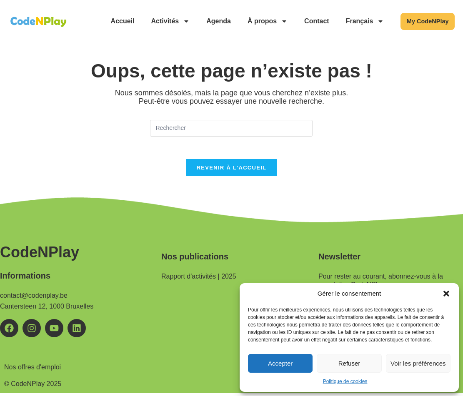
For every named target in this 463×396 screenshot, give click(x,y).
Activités (161, 21)
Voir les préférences (418, 363)
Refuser (349, 363)
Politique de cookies (345, 381)
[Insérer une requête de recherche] (231, 128)
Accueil (113, 21)
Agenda (210, 21)
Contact (307, 21)
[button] (446, 293)
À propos (258, 21)
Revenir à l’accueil (232, 170)
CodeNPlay (39, 255)
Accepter (280, 363)
